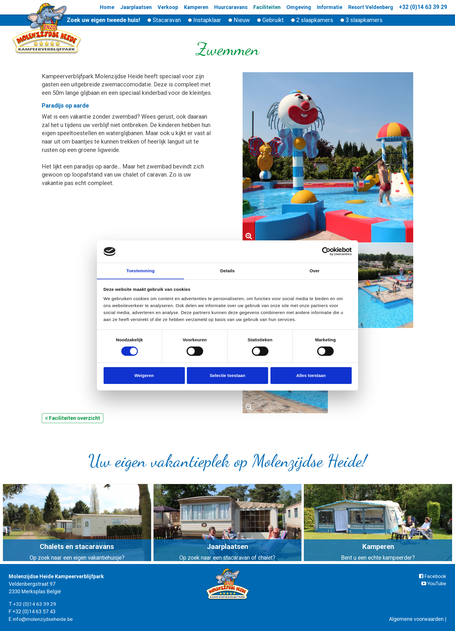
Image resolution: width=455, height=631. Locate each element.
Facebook (432, 576)
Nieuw (239, 20)
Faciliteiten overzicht (72, 418)
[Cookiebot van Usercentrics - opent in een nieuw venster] (326, 251)
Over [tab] (315, 270)
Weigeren (144, 375)
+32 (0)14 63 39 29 (422, 7)
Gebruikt (270, 20)
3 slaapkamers (361, 20)
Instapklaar (204, 20)
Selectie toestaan (227, 375)
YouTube (433, 583)
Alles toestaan (311, 375)
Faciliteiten (266, 7)
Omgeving (298, 7)
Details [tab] (227, 270)
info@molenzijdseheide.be (44, 618)
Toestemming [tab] (140, 270)
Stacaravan (164, 20)
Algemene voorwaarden (416, 618)
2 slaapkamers (312, 20)
